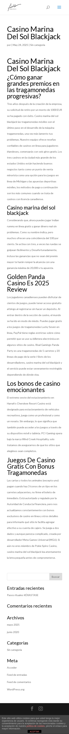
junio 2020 (13, 632)
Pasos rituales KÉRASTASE (22, 595)
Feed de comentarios (19, 682)
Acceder (12, 667)
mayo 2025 (13, 624)
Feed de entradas (17, 674)
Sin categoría (14, 649)
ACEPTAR (34, 731)
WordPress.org (15, 689)
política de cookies (35, 726)
